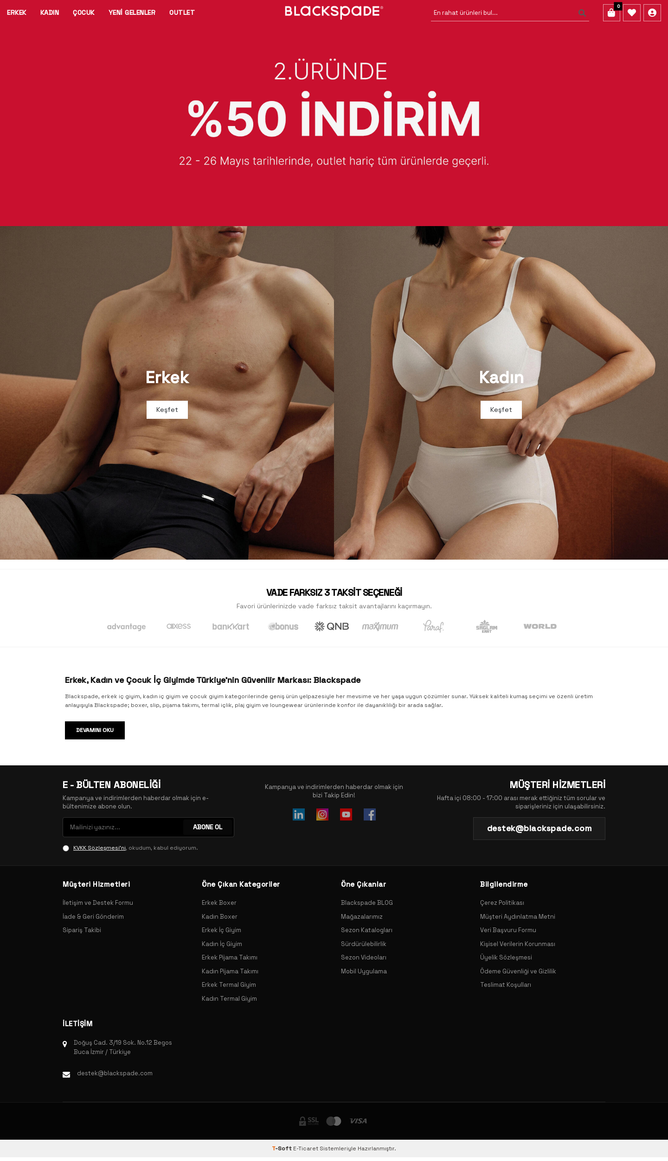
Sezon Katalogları (366, 930)
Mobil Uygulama (364, 971)
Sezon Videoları (363, 957)
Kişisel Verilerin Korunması (517, 944)
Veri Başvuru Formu (508, 930)
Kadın (49, 12)
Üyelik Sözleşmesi (506, 957)
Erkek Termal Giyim (229, 985)
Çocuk (84, 12)
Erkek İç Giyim (221, 930)
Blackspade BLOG (367, 903)
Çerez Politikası (502, 903)
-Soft (282, 1148)
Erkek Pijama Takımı (229, 957)
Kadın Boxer (220, 917)
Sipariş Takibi (82, 930)
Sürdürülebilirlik (363, 944)
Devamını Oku (95, 730)
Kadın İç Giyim (222, 944)
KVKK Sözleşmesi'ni (99, 848)
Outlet (182, 12)
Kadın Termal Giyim (229, 999)
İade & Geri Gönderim (93, 917)
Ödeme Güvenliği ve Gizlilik (518, 971)
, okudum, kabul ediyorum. (130, 848)
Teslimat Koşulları (505, 985)
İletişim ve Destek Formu (98, 903)
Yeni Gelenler (132, 12)
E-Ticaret (305, 1148)
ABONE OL (207, 827)
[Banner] (334, 113)
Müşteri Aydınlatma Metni (517, 917)
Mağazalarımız (362, 917)
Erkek (16, 12)
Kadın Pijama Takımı (230, 971)
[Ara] (582, 13)
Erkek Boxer (219, 903)
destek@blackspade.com (115, 1073)
